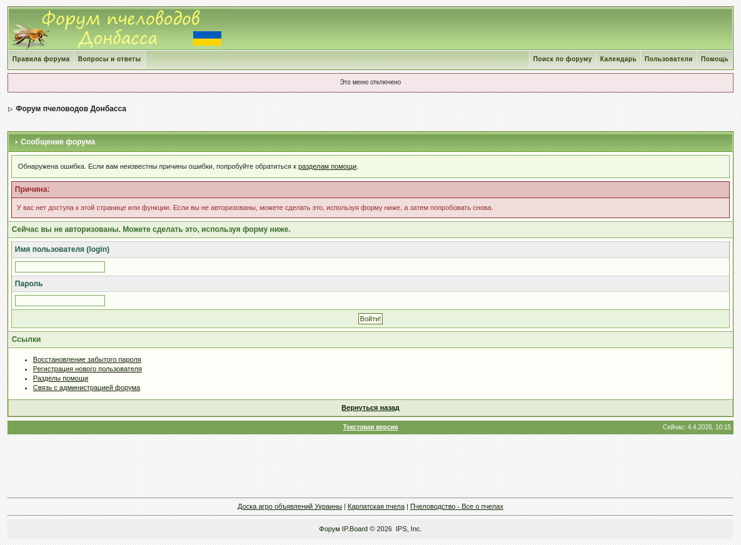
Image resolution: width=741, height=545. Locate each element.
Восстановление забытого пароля (87, 359)
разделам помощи (327, 166)
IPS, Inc (408, 528)
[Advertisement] (370, 466)
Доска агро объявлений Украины (290, 506)
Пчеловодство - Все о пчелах (456, 506)
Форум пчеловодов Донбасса (71, 108)
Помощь (714, 59)
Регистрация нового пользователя (87, 368)
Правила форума (41, 59)
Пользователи (669, 59)
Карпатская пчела (376, 506)
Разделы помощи (60, 378)
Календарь (618, 59)
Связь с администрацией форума (86, 387)
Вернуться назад (370, 407)
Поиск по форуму (562, 59)
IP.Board (355, 528)
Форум (329, 528)
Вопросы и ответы (109, 59)
